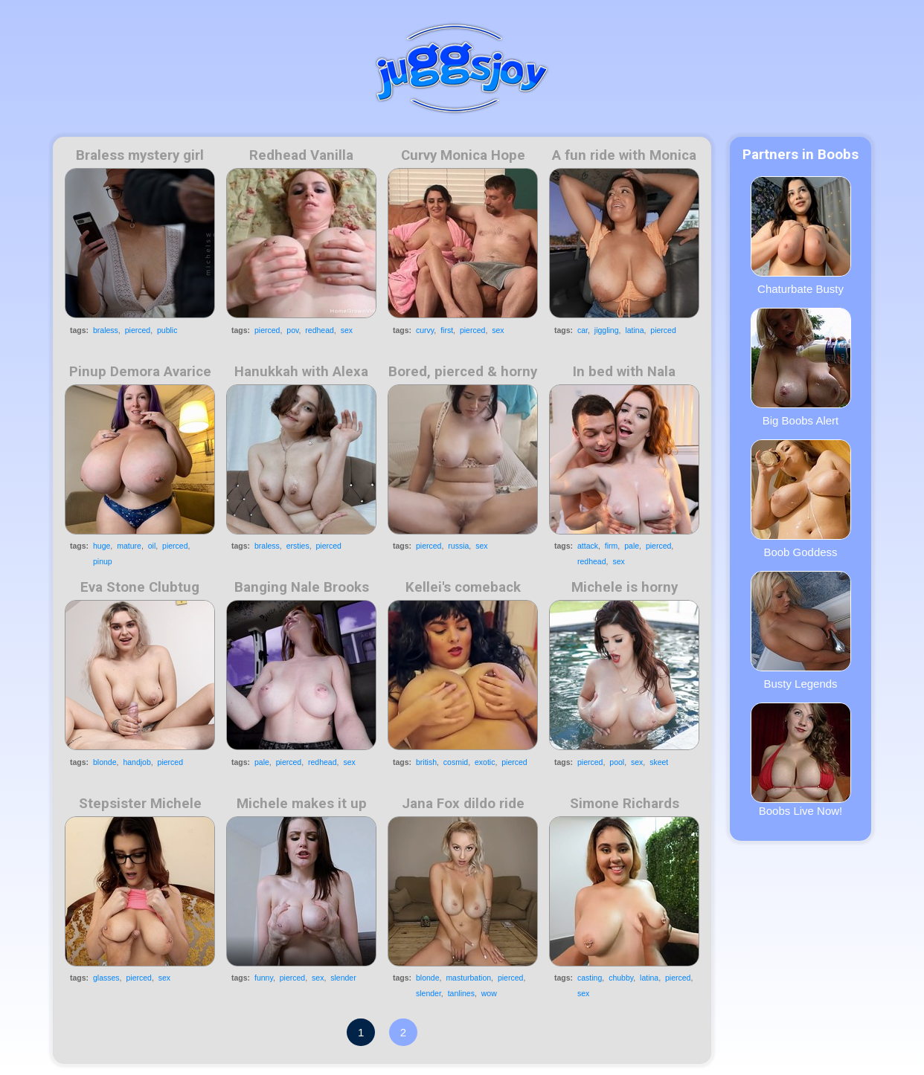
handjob (136, 762)
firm (611, 545)
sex (347, 330)
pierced (137, 330)
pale (631, 545)
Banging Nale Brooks (301, 587)
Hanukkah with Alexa (301, 372)
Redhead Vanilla (301, 155)
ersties (297, 545)
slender (343, 977)
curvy (425, 330)
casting (589, 977)
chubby (621, 977)
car (582, 330)
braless (105, 330)
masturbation (468, 977)
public (167, 330)
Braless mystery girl (140, 155)
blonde (105, 762)
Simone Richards (624, 803)
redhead (319, 330)
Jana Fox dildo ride (463, 803)
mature (129, 545)
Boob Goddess (801, 498)
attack (587, 545)
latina (634, 330)
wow (489, 993)
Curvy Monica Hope (463, 155)
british (426, 762)
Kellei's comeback (463, 587)
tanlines (461, 993)
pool (616, 762)
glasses (106, 977)
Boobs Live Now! (801, 760)
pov (292, 330)
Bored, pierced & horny (462, 372)
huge (101, 545)
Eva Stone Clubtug (139, 587)
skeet (658, 762)
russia (458, 545)
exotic (485, 762)
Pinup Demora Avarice (140, 372)
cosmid (455, 762)
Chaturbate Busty (801, 235)
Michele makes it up (302, 803)
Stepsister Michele (140, 803)
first (446, 330)
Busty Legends (801, 630)
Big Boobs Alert (801, 367)
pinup (102, 561)
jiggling (606, 330)
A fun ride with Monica (624, 155)
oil (152, 545)
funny (263, 977)
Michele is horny (624, 587)
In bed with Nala (624, 372)
